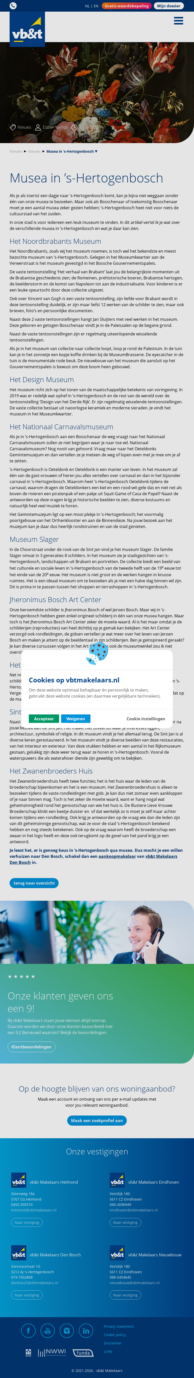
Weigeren (75, 719)
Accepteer (44, 719)
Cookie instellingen (146, 719)
